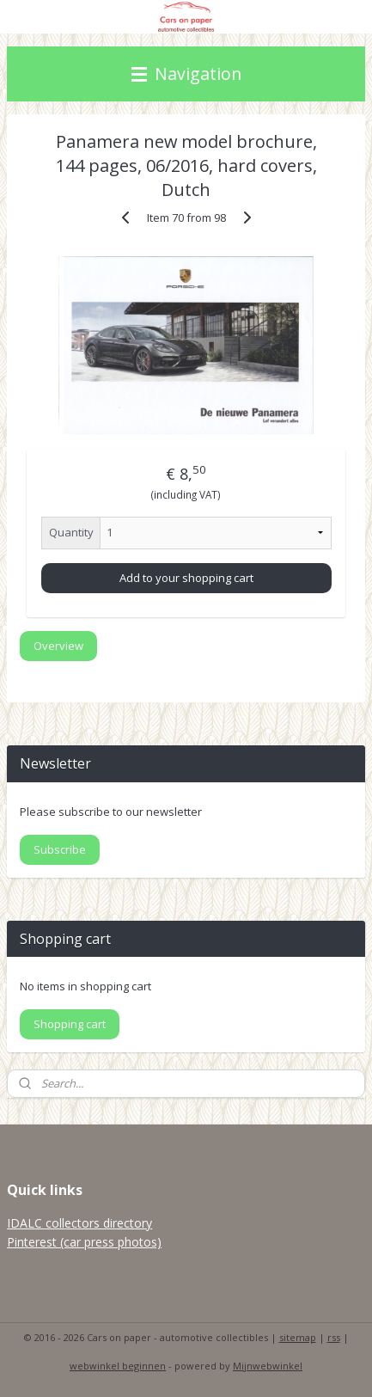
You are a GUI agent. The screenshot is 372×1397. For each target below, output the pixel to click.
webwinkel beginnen (118, 1365)
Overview (58, 646)
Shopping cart (70, 1024)
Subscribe (60, 849)
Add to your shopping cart (186, 577)
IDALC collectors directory (79, 1223)
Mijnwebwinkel (267, 1365)
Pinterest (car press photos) (84, 1242)
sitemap (297, 1337)
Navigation (186, 73)
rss (333, 1337)
